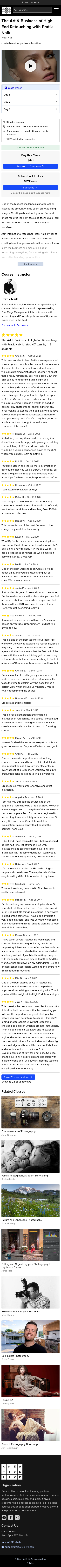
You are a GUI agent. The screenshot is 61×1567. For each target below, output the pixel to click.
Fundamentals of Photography (18, 1131)
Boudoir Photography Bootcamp (19, 1444)
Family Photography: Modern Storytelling (24, 1175)
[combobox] (32, 9)
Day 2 (7, 102)
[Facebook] (10, 1517)
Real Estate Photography (15, 1356)
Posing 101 (7, 1400)
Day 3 (7, 109)
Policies (30, 1563)
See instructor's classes (14, 325)
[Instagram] (17, 1517)
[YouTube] (4, 1517)
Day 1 (7, 95)
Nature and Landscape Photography (21, 1220)
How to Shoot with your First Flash (20, 1311)
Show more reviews (18, 1077)
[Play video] (31, 66)
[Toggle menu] (56, 9)
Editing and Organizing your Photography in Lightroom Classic (26, 1265)
